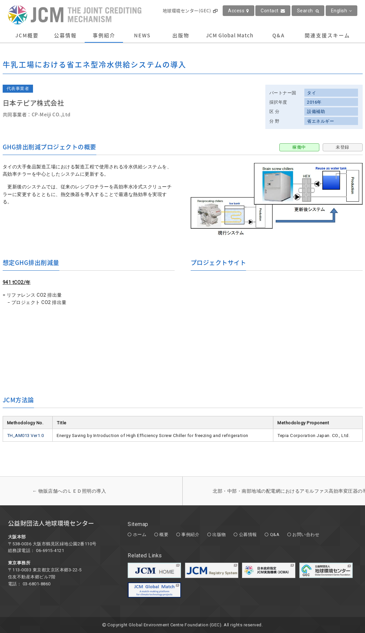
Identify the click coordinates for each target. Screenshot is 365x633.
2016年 (314, 102)
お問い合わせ (305, 534)
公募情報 (65, 35)
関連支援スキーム (327, 35)
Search (308, 10)
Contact (273, 10)
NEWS (142, 35)
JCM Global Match (229, 35)
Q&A (278, 35)
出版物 (180, 35)
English (341, 10)
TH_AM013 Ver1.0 (25, 435)
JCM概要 (27, 35)
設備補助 (316, 111)
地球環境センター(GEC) (190, 10)
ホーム (140, 534)
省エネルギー (320, 121)
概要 (163, 534)
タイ (311, 92)
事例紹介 (104, 35)
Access (238, 10)
